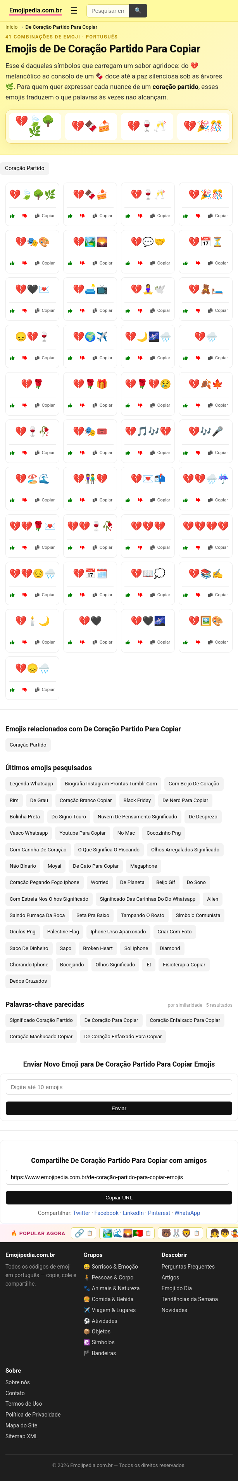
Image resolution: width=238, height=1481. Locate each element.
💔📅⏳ (205, 242)
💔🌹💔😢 (148, 384)
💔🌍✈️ (90, 336)
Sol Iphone (136, 948)
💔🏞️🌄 (90, 242)
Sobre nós (17, 1382)
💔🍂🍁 (205, 384)
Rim (14, 800)
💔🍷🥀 (32, 431)
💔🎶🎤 (205, 431)
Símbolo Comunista (198, 915)
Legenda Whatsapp (31, 784)
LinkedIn (133, 1213)
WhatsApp (187, 1213)
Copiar (45, 215)
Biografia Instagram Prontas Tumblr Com (111, 784)
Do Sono (196, 882)
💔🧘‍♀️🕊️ (148, 289)
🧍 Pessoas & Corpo (108, 1277)
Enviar (119, 1108)
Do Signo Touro (69, 817)
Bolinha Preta (25, 817)
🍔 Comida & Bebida (108, 1299)
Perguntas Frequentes (188, 1266)
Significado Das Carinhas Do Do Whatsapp (147, 899)
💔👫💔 (90, 478)
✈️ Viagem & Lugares (109, 1310)
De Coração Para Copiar (111, 1020)
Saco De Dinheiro (29, 948)
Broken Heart (97, 948)
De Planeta (132, 882)
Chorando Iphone (29, 965)
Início (11, 27)
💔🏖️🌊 (32, 478)
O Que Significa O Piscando (109, 850)
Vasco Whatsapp (29, 833)
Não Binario (23, 866)
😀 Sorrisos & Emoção (110, 1266)
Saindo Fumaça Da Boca (37, 915)
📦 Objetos (96, 1331)
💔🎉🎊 (205, 194)
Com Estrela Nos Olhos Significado (49, 899)
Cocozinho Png (164, 833)
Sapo (66, 948)
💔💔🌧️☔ (206, 478)
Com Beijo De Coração (194, 784)
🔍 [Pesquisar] (138, 10)
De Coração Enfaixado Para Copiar (123, 1036)
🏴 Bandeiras (99, 1353)
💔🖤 (90, 621)
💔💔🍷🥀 (90, 526)
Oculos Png (23, 932)
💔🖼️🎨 (205, 621)
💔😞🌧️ (32, 668)
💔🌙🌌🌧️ (148, 336)
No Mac (126, 833)
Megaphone (143, 866)
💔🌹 (32, 384)
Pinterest (159, 1213)
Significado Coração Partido (41, 1020)
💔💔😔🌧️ (32, 573)
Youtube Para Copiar (82, 833)
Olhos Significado (115, 965)
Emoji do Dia (177, 1288)
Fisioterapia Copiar (184, 965)
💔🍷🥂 (148, 194)
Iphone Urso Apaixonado (118, 932)
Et (149, 965)
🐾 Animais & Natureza (111, 1288)
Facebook (107, 1213)
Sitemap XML (21, 1436)
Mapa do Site (21, 1425)
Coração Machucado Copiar (41, 1036)
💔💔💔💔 (206, 526)
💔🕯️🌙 (32, 621)
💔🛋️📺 (90, 289)
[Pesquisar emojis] (107, 10)
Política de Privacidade (32, 1414)
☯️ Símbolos (98, 1342)
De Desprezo (203, 817)
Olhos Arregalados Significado (185, 850)
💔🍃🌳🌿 (32, 194)
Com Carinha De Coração (38, 850)
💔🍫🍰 (90, 194)
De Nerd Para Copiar (185, 800)
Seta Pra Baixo (92, 915)
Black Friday (137, 800)
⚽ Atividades (100, 1321)
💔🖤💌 (32, 289)
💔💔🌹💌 (32, 526)
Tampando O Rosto (142, 915)
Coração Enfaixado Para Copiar (185, 1020)
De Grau (39, 800)
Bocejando (72, 965)
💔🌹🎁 (90, 384)
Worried (100, 882)
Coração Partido (24, 168)
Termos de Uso (23, 1404)
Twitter (81, 1213)
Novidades (174, 1310)
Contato (15, 1393)
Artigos (170, 1277)
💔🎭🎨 (32, 242)
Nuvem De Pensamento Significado (137, 817)
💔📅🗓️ (90, 573)
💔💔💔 (148, 526)
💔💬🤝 (148, 242)
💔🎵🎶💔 (148, 431)
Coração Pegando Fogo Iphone (44, 882)
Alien (212, 899)
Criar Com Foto (175, 932)
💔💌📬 (148, 478)
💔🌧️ (205, 336)
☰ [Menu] (74, 11)
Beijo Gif (165, 882)
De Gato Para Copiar (96, 866)
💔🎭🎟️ (90, 431)
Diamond (170, 948)
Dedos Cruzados (28, 981)
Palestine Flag (63, 932)
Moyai (54, 866)
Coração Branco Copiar (86, 800)
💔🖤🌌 (148, 621)
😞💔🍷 (32, 336)
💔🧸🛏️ (205, 289)
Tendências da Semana (190, 1299)
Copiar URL (119, 1198)
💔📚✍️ (205, 573)
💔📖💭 (148, 573)
